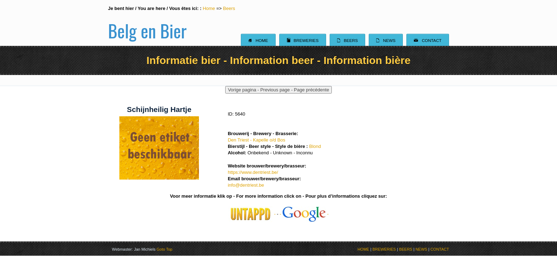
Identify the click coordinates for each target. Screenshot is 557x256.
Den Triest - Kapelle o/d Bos (256, 140)
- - (304, 214)
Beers (229, 8)
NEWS (421, 249)
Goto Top (164, 249)
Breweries (303, 40)
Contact (428, 40)
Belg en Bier (147, 22)
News (385, 40)
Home (209, 8)
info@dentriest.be (246, 185)
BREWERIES (384, 249)
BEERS (405, 249)
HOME (363, 249)
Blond (315, 146)
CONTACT (440, 249)
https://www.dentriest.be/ (253, 172)
